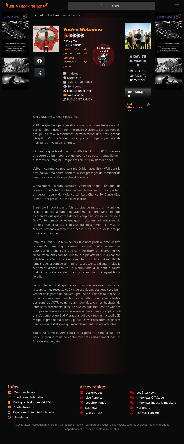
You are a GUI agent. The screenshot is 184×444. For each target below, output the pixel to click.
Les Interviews (143, 392)
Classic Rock (91, 413)
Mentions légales (25, 392)
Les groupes (91, 392)
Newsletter (21, 417)
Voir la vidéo (73, 95)
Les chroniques (93, 403)
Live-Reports (91, 398)
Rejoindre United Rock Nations (33, 412)
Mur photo (140, 408)
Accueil (39, 15)
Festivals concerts (145, 413)
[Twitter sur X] (39, 72)
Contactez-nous (24, 407)
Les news (88, 408)
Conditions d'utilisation (29, 397)
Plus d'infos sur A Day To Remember (138, 75)
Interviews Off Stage (147, 398)
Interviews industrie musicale (153, 403)
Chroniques (53, 15)
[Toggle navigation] (177, 5)
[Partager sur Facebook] (39, 60)
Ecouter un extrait (77, 91)
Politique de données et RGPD (33, 402)
